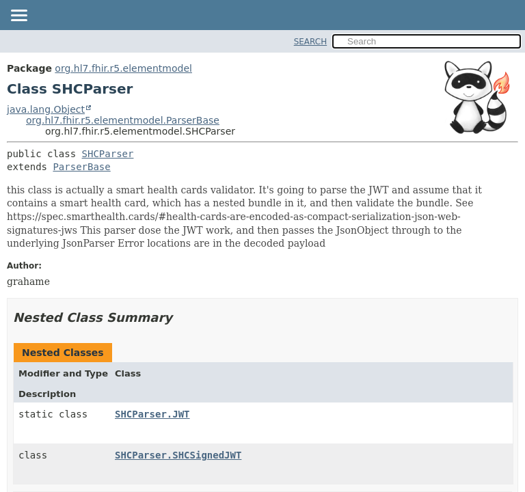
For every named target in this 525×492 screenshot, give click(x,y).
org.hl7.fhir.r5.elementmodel (123, 68)
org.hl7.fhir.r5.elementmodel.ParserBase (122, 120)
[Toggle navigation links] (18, 16)
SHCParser (108, 153)
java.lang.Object (46, 109)
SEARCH (310, 41)
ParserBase (81, 166)
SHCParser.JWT (152, 414)
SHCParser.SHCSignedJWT (178, 455)
